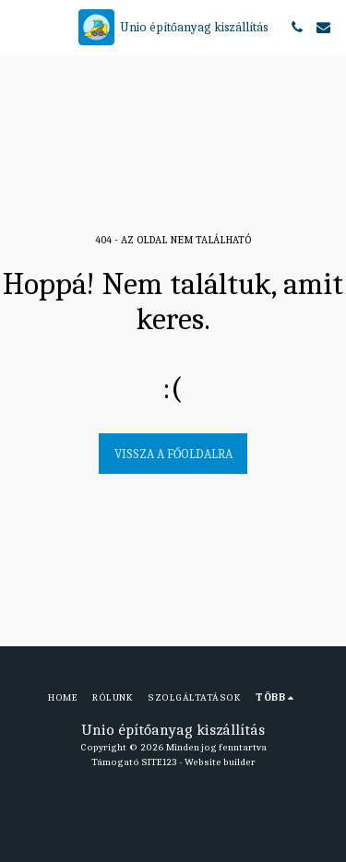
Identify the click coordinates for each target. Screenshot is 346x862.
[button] (20, 26)
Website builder (220, 762)
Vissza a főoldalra (173, 454)
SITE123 (159, 762)
